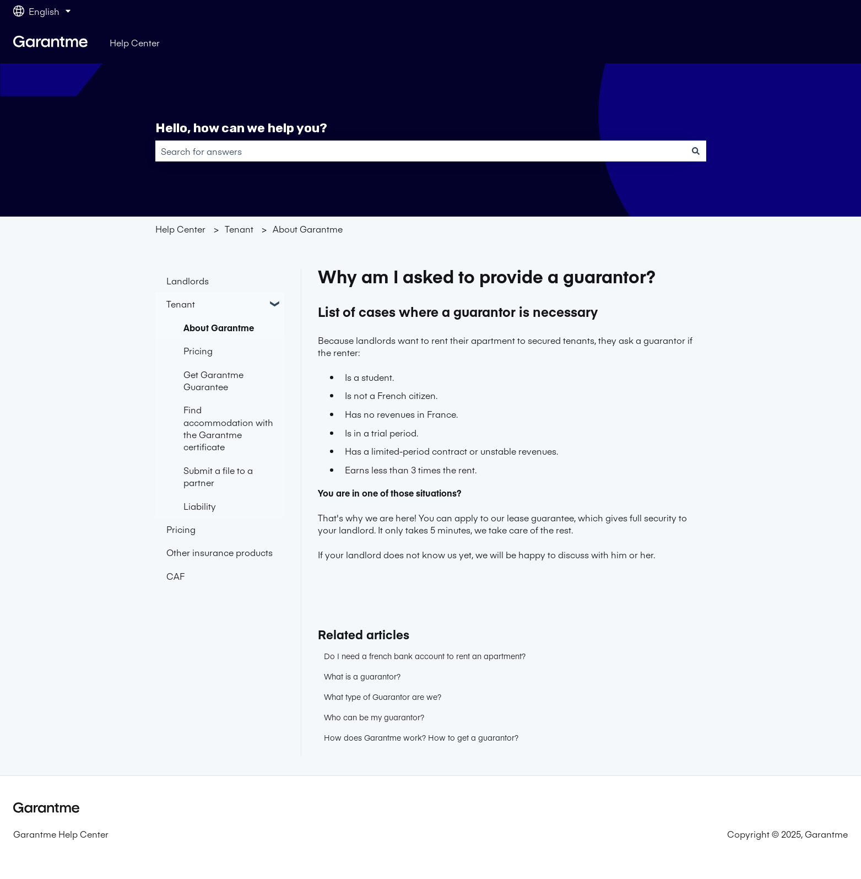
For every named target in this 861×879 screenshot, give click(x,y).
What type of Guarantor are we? (382, 696)
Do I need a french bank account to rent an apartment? (425, 655)
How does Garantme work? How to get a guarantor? (421, 737)
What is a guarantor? (362, 676)
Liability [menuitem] (199, 506)
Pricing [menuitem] (198, 350)
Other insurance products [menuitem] (219, 552)
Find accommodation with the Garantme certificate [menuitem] (228, 427)
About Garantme (308, 229)
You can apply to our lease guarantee (496, 517)
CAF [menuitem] (175, 576)
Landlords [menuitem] (187, 280)
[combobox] (420, 151)
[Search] (695, 151)
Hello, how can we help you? (241, 128)
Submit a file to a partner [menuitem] (218, 476)
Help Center (135, 42)
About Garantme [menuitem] (218, 327)
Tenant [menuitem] (180, 304)
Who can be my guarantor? (374, 716)
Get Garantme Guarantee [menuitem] (213, 380)
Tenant (239, 229)
